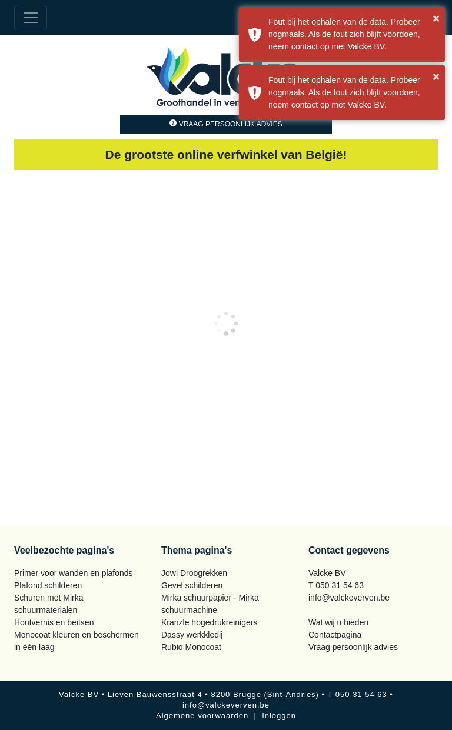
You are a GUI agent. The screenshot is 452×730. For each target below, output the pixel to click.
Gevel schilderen (191, 585)
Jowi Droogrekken (194, 573)
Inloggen (279, 715)
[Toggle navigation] (30, 17)
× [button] (436, 18)
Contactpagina (334, 634)
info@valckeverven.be (349, 597)
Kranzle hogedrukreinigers (209, 622)
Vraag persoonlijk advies (226, 124)
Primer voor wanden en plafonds (73, 573)
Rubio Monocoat (191, 647)
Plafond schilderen (48, 585)
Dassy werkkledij (191, 634)
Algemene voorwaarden (202, 715)
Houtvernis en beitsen (54, 622)
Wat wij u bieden (338, 622)
